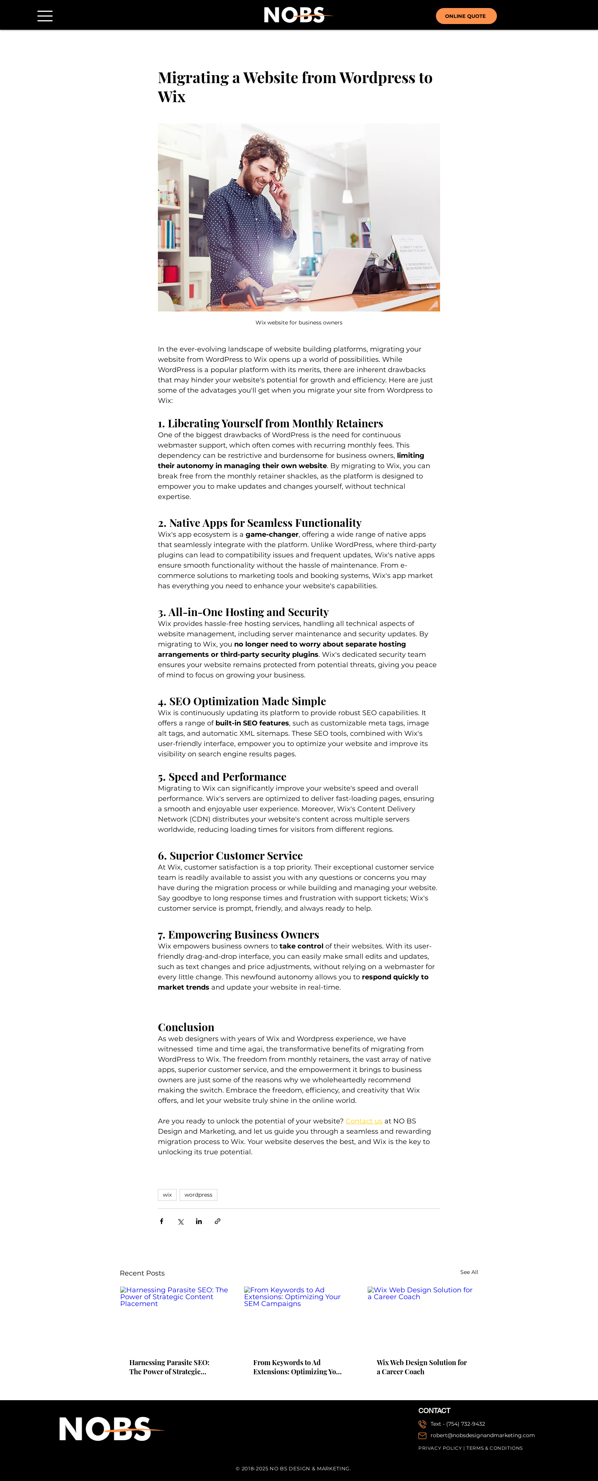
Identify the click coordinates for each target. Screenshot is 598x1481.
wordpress (198, 1194)
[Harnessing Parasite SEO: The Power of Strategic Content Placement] (175, 1317)
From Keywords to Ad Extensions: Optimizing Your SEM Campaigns (298, 1367)
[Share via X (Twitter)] (180, 1221)
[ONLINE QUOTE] (466, 16)
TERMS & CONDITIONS (494, 1448)
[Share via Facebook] (161, 1221)
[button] (45, 16)
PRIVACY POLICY (440, 1448)
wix (167, 1194)
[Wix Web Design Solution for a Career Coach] (423, 1317)
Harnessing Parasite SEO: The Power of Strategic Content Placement (169, 1367)
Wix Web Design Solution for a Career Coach (422, 1367)
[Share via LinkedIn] (199, 1221)
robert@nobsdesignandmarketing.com (483, 1435)
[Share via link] (217, 1221)
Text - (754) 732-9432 (458, 1423)
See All (469, 1272)
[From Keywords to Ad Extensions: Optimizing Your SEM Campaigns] (299, 1317)
